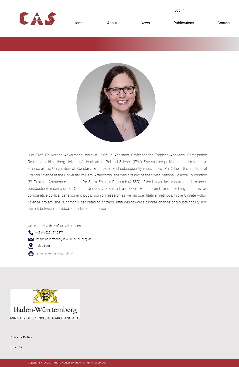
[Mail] (30, 239)
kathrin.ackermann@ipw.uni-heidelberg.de (63, 239)
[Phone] (30, 233)
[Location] (30, 246)
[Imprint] (43, 346)
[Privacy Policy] (43, 337)
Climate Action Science (66, 362)
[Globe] (31, 254)
